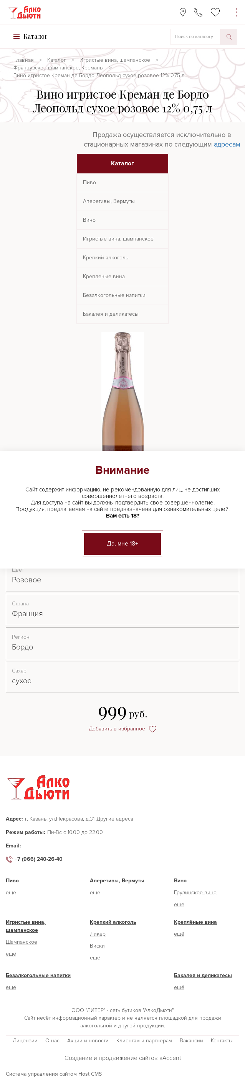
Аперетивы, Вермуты (109, 201)
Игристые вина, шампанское (114, 60)
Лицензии (25, 1040)
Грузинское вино (195, 892)
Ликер (98, 934)
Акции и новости (88, 1040)
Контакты (222, 1040)
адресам (227, 144)
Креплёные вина (104, 276)
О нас (52, 1040)
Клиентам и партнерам (144, 1040)
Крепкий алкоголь (105, 257)
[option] (122, 411)
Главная (23, 60)
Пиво (89, 182)
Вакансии (191, 1040)
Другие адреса (114, 819)
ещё (11, 892)
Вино (89, 220)
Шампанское (21, 942)
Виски (97, 946)
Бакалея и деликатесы (111, 314)
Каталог (56, 60)
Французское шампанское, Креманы (58, 67)
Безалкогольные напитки (114, 295)
